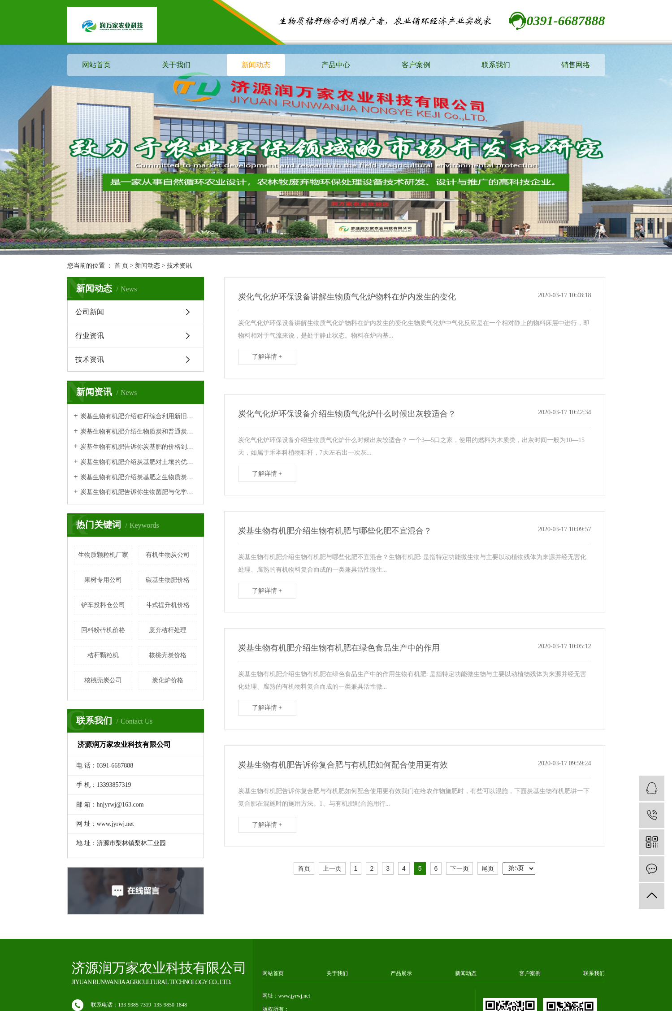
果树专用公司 (103, 580)
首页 (304, 868)
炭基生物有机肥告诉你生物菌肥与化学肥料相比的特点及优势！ (138, 492)
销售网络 (575, 65)
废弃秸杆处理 (167, 630)
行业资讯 (89, 335)
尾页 (487, 868)
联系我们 (495, 65)
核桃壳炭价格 (167, 655)
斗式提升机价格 (168, 605)
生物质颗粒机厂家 (103, 554)
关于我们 (176, 65)
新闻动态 (256, 65)
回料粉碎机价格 (103, 630)
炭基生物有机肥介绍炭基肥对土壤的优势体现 (138, 462)
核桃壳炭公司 (103, 680)
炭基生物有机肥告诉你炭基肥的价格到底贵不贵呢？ (138, 446)
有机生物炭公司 (168, 554)
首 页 (121, 265)
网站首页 (96, 65)
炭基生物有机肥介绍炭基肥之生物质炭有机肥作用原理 (138, 477)
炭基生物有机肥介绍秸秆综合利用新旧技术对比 (138, 416)
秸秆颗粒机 (103, 655)
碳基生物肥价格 (168, 580)
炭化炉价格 (167, 680)
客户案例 (416, 65)
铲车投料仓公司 (103, 605)
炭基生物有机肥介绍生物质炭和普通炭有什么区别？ (138, 431)
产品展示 (401, 973)
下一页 (459, 868)
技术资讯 (179, 265)
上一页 (332, 868)
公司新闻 (89, 312)
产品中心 (335, 65)
